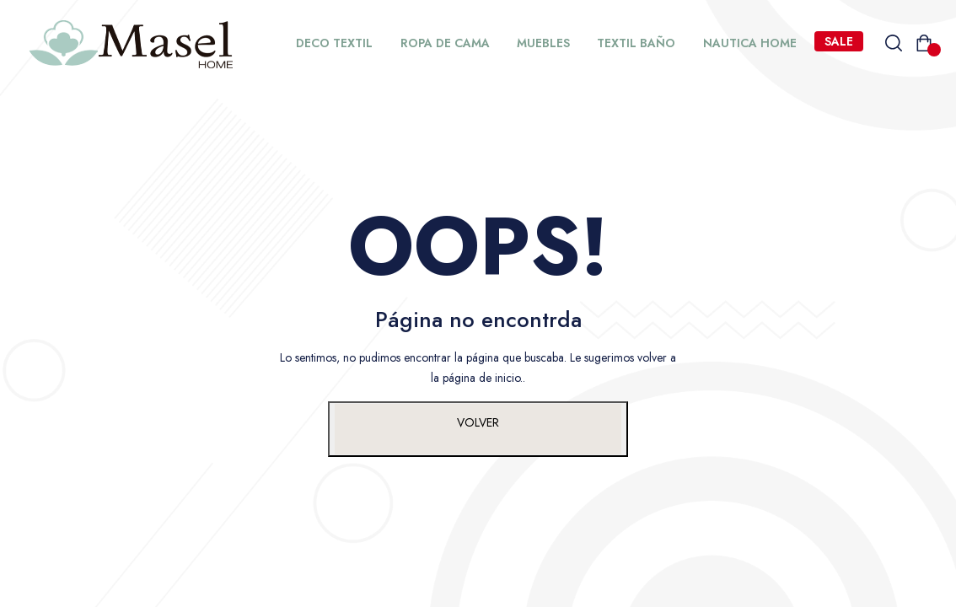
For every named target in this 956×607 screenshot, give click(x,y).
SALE (838, 41)
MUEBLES (543, 43)
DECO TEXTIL (334, 43)
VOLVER (478, 422)
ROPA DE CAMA (445, 43)
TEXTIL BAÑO (636, 43)
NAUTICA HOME (750, 43)
